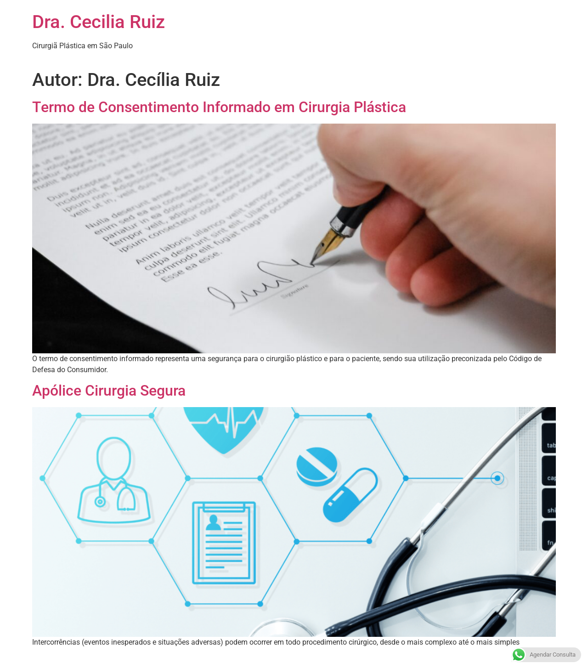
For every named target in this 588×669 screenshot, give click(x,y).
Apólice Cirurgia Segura (109, 390)
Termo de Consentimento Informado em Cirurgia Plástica (219, 107)
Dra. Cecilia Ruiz (98, 22)
